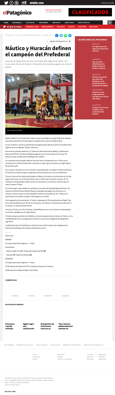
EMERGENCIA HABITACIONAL (72, 345)
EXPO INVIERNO (9, 345)
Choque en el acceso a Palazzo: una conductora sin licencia (100, 110)
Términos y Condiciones (65, 359)
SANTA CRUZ (95, 44)
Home (6, 23)
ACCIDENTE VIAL (96, 105)
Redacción (90, 359)
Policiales (30, 23)
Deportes (56, 23)
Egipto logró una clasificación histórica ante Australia (29, 328)
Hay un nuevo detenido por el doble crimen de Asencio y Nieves (98, 65)
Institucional (102, 359)
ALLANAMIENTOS (96, 59)
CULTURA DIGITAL (55, 345)
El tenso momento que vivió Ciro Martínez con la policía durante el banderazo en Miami (100, 81)
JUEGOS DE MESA (41, 345)
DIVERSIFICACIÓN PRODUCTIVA (93, 345)
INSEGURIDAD (48, 27)
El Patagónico (9, 35)
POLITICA (61, 27)
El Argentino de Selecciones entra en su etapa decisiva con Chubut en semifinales (47, 330)
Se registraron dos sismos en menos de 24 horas (100, 48)
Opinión (35, 359)
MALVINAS (93, 27)
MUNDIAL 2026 (32, 27)
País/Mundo (43, 23)
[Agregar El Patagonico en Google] (59, 41)
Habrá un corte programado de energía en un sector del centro (100, 95)
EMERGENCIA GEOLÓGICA (25, 345)
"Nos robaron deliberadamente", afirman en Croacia (66, 327)
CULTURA (82, 27)
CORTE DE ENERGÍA (97, 90)
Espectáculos (84, 23)
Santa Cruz (69, 23)
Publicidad (101, 357)
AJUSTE (71, 27)
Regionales (17, 23)
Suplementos (102, 355)
